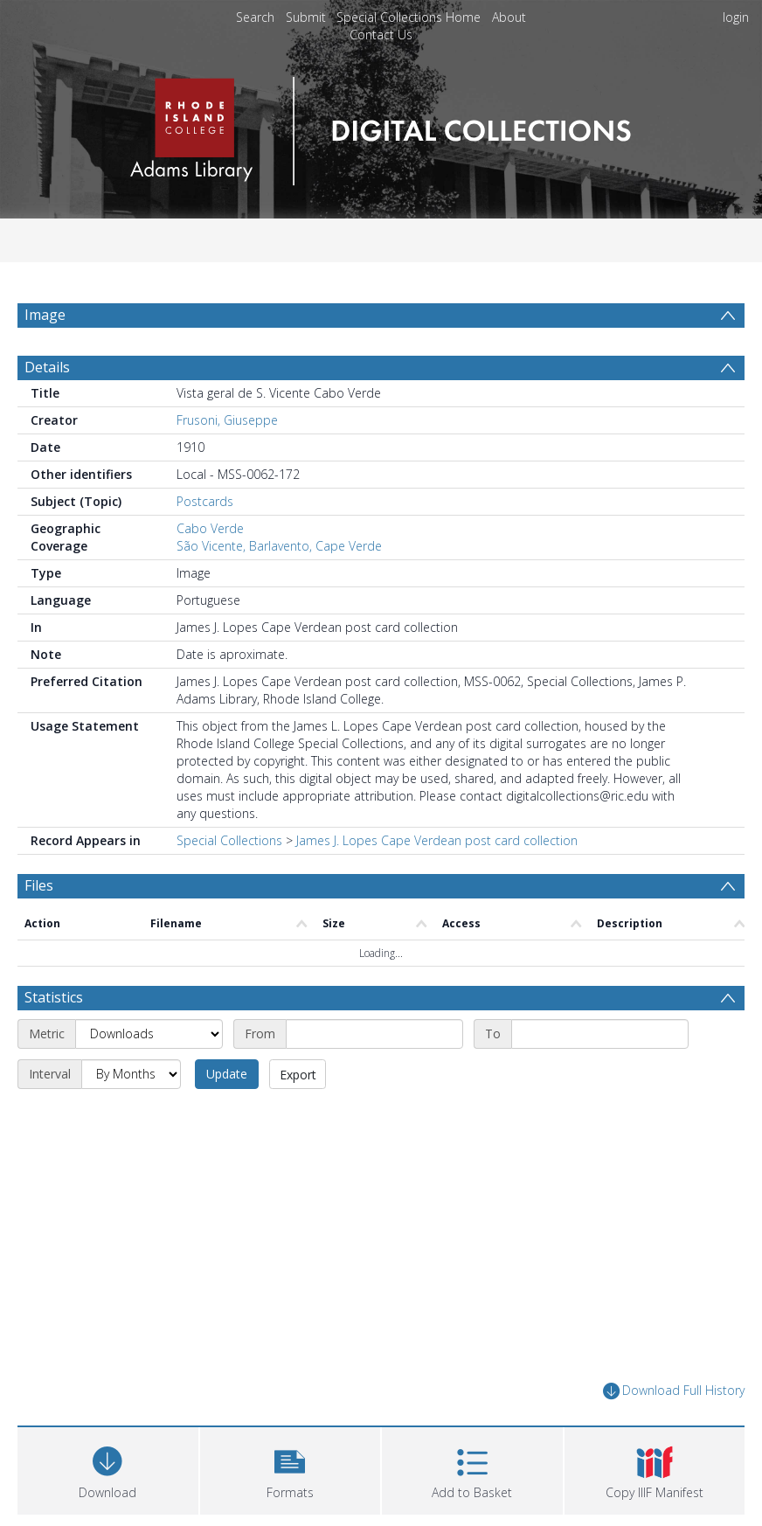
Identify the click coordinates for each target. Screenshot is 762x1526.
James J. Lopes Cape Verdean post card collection (437, 840)
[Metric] (149, 1034)
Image (45, 314)
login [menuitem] (736, 17)
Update (226, 1073)
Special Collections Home (408, 17)
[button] (290, 1468)
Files (38, 885)
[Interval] (131, 1074)
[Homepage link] (380, 126)
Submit (306, 17)
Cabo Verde (210, 528)
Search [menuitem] (255, 17)
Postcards (205, 501)
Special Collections (229, 840)
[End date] (600, 1034)
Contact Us (381, 34)
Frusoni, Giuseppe (227, 420)
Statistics (53, 997)
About (509, 17)
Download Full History (674, 1391)
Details (47, 367)
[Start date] (374, 1034)
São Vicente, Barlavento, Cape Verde (279, 546)
